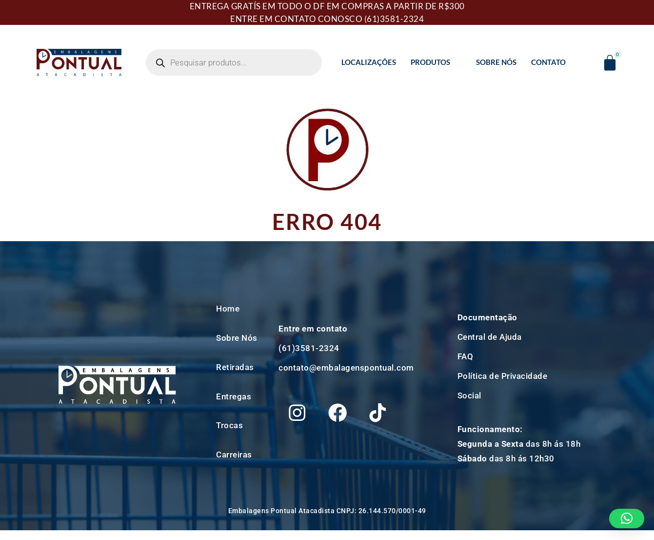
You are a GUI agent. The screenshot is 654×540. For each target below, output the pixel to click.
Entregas (233, 396)
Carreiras (234, 454)
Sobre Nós (496, 62)
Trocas (229, 425)
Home (227, 308)
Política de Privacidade (502, 376)
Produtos (434, 62)
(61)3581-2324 (394, 19)
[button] (627, 518)
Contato (548, 62)
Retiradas (235, 367)
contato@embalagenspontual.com (346, 364)
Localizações (368, 62)
